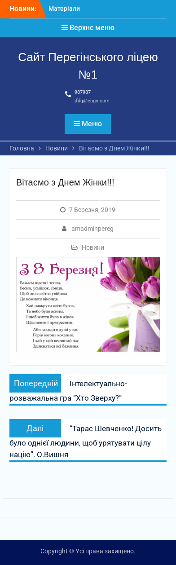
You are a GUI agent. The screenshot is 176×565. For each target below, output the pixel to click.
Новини (93, 247)
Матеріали (64, 8)
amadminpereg (92, 228)
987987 (83, 92)
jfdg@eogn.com (92, 101)
